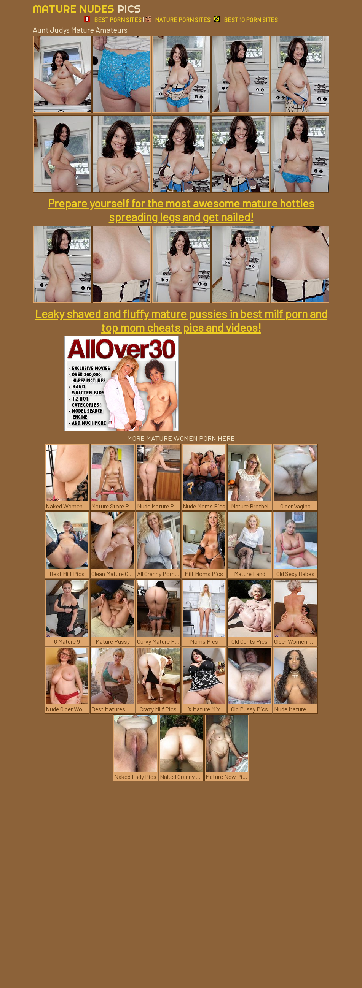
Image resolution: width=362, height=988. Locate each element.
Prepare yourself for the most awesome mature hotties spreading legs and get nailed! (181, 209)
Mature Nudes (87, 8)
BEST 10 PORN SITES (246, 19)
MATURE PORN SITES (178, 19)
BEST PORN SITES (113, 19)
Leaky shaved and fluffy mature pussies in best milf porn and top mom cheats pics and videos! (181, 320)
